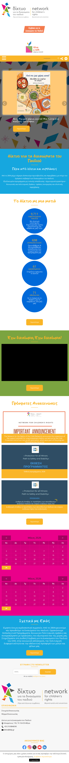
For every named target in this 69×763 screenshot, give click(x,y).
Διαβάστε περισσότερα (43, 756)
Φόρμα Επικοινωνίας (10, 714)
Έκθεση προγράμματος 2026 (34, 472)
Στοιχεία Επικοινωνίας (10, 711)
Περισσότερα (21, 129)
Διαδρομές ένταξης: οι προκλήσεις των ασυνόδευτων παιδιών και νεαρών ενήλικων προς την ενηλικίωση (34, 508)
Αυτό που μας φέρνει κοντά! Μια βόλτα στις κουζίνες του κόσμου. (36, 120)
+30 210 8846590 (9, 726)
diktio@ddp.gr (8, 730)
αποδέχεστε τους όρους (39, 676)
